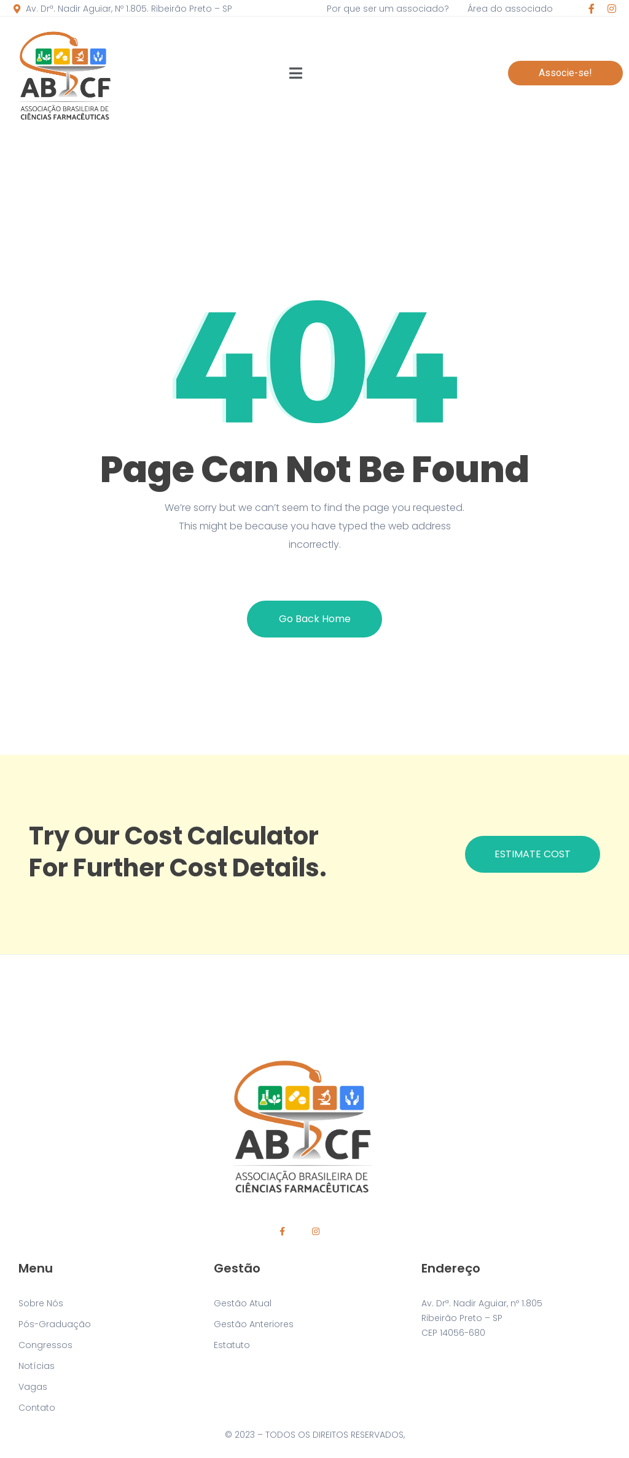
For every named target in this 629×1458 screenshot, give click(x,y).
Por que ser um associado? (388, 8)
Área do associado (510, 8)
